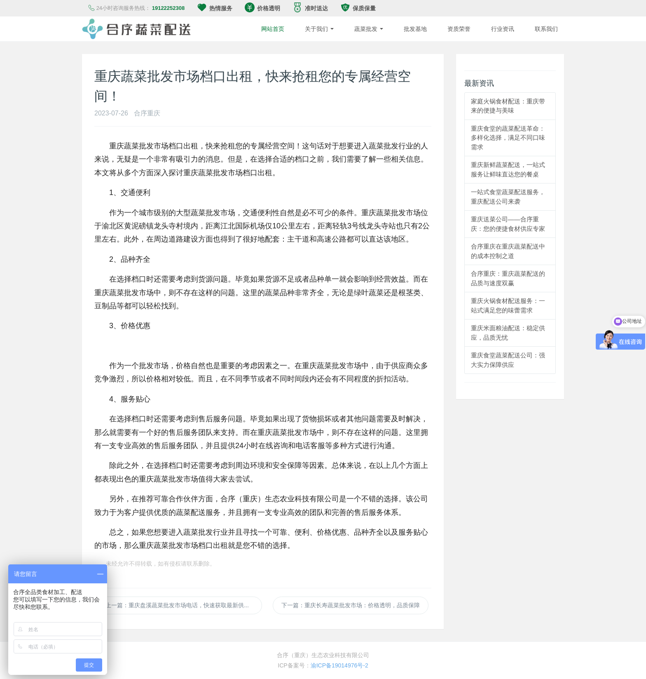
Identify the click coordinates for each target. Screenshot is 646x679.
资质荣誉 (458, 29)
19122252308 (168, 8)
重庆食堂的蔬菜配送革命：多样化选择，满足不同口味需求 (508, 137)
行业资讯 (502, 29)
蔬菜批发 (368, 29)
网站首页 (272, 29)
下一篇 (350, 605)
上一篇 (183, 605)
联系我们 (546, 29)
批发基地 (415, 29)
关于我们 (319, 29)
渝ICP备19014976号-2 (339, 665)
